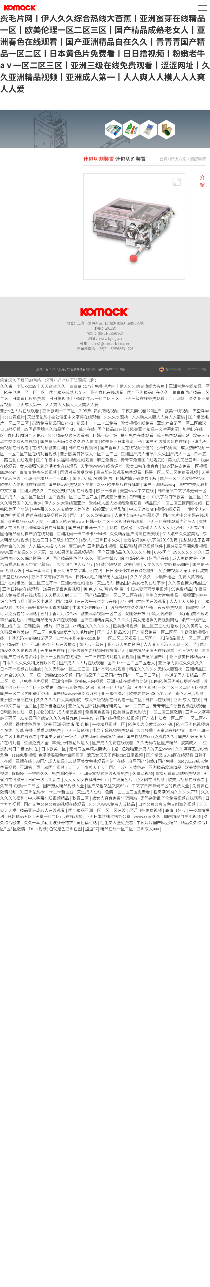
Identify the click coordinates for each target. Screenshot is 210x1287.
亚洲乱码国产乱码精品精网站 (95, 706)
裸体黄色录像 (28, 724)
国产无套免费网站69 (76, 687)
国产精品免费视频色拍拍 (71, 484)
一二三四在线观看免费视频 (110, 656)
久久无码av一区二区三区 (67, 669)
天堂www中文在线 (137, 490)
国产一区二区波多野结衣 (183, 478)
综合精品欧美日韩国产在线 (145, 558)
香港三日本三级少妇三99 (55, 540)
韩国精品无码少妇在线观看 (53, 619)
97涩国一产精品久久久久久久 (83, 626)
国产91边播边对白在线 (166, 441)
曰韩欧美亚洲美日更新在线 (176, 681)
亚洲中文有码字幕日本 (52, 576)
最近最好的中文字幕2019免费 (151, 540)
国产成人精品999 (113, 632)
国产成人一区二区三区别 (23, 497)
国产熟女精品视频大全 (64, 785)
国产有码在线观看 (110, 669)
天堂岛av (201, 410)
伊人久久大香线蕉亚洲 (65, 503)
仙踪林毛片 (196, 607)
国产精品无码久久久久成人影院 (69, 441)
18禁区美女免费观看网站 (91, 761)
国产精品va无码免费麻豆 (76, 693)
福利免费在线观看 (137, 435)
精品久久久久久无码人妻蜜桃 (156, 669)
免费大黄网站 (191, 576)
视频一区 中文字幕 (114, 687)
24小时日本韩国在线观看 (143, 601)
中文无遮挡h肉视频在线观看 (155, 509)
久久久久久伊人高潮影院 (59, 699)
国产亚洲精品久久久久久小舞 (124, 552)
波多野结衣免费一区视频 (185, 466)
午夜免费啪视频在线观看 (71, 490)
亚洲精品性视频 (102, 546)
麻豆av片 (77, 546)
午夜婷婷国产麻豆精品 (157, 822)
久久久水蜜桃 (116, 417)
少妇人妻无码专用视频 (148, 589)
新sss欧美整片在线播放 (119, 484)
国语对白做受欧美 (77, 472)
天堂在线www (15, 576)
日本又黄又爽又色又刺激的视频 (167, 804)
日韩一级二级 (105, 435)
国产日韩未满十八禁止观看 (93, 527)
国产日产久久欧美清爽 (91, 515)
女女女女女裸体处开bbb (87, 779)
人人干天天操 (182, 601)
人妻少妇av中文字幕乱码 (137, 515)
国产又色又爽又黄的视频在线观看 (55, 804)
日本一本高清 (38, 570)
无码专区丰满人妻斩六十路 (94, 749)
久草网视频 (142, 773)
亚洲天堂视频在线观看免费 (105, 773)
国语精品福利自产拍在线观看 (27, 533)
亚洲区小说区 (41, 601)
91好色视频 (145, 687)
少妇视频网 (167, 447)
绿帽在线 (24, 761)
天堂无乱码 (38, 417)
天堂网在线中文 (171, 730)
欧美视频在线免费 (138, 423)
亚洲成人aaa (148, 828)
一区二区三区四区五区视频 (183, 687)
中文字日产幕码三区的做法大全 (161, 785)
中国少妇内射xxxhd (90, 607)
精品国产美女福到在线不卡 (141, 583)
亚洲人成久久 (32, 490)
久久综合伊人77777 (75, 564)
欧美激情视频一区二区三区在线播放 (146, 626)
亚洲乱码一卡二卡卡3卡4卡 (82, 533)
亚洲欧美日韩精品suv (188, 656)
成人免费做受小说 (189, 558)
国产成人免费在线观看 (113, 742)
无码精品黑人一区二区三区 (184, 638)
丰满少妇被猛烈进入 (71, 742)
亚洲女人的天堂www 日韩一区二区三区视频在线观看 (95, 521)
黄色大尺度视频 (190, 693)
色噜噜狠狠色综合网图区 (61, 755)
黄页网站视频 (106, 410)
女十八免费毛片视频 (30, 681)
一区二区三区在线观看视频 (32, 454)
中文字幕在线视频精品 (49, 798)
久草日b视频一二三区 (20, 785)
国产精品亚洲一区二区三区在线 (114, 595)
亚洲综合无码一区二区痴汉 (182, 423)
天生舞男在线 (53, 650)
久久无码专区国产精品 (157, 742)
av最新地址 (165, 576)
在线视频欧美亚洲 (49, 447)
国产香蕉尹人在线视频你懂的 (127, 447)
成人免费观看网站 (174, 435)
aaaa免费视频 (24, 755)
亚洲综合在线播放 (78, 583)
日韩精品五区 (20, 816)
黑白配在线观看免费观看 (119, 472)
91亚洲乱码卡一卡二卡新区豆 (47, 792)
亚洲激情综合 (114, 693)
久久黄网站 (192, 626)
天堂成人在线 (90, 792)
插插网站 (127, 546)
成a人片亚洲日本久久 (101, 540)
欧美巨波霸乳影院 (130, 712)
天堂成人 (105, 583)
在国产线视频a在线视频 (118, 718)
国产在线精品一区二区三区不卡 (29, 583)
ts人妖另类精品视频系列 (72, 552)
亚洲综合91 (196, 527)
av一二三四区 (138, 706)
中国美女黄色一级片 (59, 736)
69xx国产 (162, 552)
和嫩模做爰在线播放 (47, 527)
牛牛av (87, 718)
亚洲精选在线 (53, 706)
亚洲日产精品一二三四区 (47, 478)
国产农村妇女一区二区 (163, 718)
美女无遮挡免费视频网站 (156, 619)
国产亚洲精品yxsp (160, 484)
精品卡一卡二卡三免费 (97, 423)
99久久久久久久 (188, 552)
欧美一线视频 (177, 410)
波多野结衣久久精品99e (133, 607)
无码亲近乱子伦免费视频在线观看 (172, 798)
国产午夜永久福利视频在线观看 (65, 460)
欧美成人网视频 (89, 681)
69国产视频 (55, 767)
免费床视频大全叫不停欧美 (183, 570)
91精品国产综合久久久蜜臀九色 (49, 718)
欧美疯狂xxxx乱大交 (25, 521)
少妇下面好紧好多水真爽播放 (43, 607)
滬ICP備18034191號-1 (112, 369)
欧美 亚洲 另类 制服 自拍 (67, 724)
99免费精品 (181, 589)
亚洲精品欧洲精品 (165, 767)
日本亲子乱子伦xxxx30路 (79, 638)
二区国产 (148, 638)
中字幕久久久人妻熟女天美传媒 (61, 509)
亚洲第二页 (30, 767)
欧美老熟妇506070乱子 (151, 693)
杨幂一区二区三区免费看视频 (172, 472)
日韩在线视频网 (83, 447)
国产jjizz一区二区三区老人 (131, 663)
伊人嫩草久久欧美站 (181, 533)
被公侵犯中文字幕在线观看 (76, 417)
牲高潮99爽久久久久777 (176, 792)
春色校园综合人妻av (26, 435)
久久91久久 (141, 576)
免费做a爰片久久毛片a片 (72, 632)
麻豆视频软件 (151, 546)
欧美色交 (132, 564)
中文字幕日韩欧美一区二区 (177, 497)
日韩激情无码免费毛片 (137, 478)
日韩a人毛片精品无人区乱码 (102, 576)
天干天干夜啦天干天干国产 (93, 767)
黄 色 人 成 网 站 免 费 (92, 478)
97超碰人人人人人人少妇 (159, 527)
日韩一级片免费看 (45, 779)
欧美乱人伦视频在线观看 (23, 484)
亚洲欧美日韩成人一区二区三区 (89, 454)
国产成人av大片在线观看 (82, 663)
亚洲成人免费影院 (124, 644)
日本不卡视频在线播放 (21, 669)
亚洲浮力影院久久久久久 (181, 663)
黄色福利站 (87, 822)
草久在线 (87, 429)
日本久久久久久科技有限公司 (29, 663)
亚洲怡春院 (62, 681)
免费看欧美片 (64, 773)
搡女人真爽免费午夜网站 (115, 798)
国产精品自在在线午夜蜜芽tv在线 (87, 601)
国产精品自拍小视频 (183, 816)
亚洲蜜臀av (107, 558)
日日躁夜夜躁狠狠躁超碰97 (131, 570)
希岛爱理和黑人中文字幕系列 (27, 564)
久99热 (84, 410)
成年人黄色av (133, 767)
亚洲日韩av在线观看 (21, 589)
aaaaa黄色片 (13, 417)
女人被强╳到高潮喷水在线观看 (49, 466)
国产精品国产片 (152, 656)
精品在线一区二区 (117, 828)
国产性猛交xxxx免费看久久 (151, 736)
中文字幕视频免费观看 (113, 730)
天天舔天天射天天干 (63, 595)
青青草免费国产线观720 (143, 460)
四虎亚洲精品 (114, 497)
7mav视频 (37, 828)
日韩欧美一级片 (39, 626)
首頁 (163, 164)
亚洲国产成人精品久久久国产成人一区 (156, 454)
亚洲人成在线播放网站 (128, 681)
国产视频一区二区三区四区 (73, 497)
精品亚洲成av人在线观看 (43, 810)
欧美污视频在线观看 (187, 779)
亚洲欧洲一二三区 (59, 410)
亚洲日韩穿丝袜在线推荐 (54, 644)
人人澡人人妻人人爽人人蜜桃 (159, 417)
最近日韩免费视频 (146, 810)
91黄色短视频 (108, 564)
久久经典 (145, 730)
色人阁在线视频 (151, 779)
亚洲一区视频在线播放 (61, 656)
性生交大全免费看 (117, 822)
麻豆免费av (107, 460)
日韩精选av (139, 497)
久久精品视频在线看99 (69, 435)
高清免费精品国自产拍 (53, 423)
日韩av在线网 (158, 699)
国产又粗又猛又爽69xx (108, 785)
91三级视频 (188, 650)
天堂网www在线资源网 (102, 466)
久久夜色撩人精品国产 (188, 583)
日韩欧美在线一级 (17, 712)
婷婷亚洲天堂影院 (110, 509)
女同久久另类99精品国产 (166, 564)
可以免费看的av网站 (19, 613)
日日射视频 (11, 429)
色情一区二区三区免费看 (128, 792)
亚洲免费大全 (36, 742)
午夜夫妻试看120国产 (142, 410)
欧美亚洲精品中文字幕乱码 (155, 429)
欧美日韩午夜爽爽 (143, 466)
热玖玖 (127, 527)
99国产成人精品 (50, 761)
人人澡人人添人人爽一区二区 (170, 644)
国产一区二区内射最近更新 (25, 693)
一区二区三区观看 (121, 638)
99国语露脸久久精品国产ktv (50, 429)
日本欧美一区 (54, 749)
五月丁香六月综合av (59, 613)
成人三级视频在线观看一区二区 (114, 699)
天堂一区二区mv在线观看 (59, 816)
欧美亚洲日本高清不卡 (122, 441)
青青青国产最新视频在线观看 (180, 706)
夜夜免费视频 (170, 607)
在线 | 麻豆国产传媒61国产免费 (146, 761)
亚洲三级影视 (77, 730)
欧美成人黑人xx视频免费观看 (116, 503)
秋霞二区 (81, 798)
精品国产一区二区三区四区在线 (174, 503)
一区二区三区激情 (166, 712)
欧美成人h (191, 742)
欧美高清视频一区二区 (102, 613)
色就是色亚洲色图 (66, 828)
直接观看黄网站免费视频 (178, 773)
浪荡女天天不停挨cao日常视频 (115, 755)
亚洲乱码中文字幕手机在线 (78, 570)
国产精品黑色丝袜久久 (74, 558)
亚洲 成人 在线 (187, 699)
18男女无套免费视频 (62, 589)
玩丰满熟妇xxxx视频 (55, 675)
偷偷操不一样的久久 (30, 773)
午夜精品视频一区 (109, 724)
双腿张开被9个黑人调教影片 (151, 613)
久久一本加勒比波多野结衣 (49, 822)
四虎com (8, 472)
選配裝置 (198, 164)
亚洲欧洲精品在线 (17, 699)
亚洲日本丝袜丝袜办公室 (108, 816)
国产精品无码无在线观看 (152, 650)
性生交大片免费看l (163, 595)
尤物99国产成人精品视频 (59, 712)
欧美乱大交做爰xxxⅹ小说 (151, 724)
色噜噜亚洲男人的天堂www (147, 749)
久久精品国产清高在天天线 (135, 533)
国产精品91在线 (112, 429)
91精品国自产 (15, 644)
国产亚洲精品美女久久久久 (106, 619)
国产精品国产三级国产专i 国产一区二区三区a (117, 675)
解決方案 (178, 164)
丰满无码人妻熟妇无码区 (30, 638)
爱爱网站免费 (49, 730)
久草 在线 (25, 730)
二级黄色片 (123, 779)
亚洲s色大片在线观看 (20, 410)
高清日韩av (176, 810)
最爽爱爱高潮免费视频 (187, 546)
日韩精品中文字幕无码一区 (182, 490)
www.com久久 (148, 816)
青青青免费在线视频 (39, 472)
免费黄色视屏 (98, 712)
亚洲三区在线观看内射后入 (171, 521)
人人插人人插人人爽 (47, 546)
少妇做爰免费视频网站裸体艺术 (97, 650)
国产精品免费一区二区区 (155, 632)
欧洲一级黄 (107, 490)
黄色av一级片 (92, 644)
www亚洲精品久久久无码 (23, 552)
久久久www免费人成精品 (112, 804)
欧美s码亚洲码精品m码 (102, 736)
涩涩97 (91, 828)
